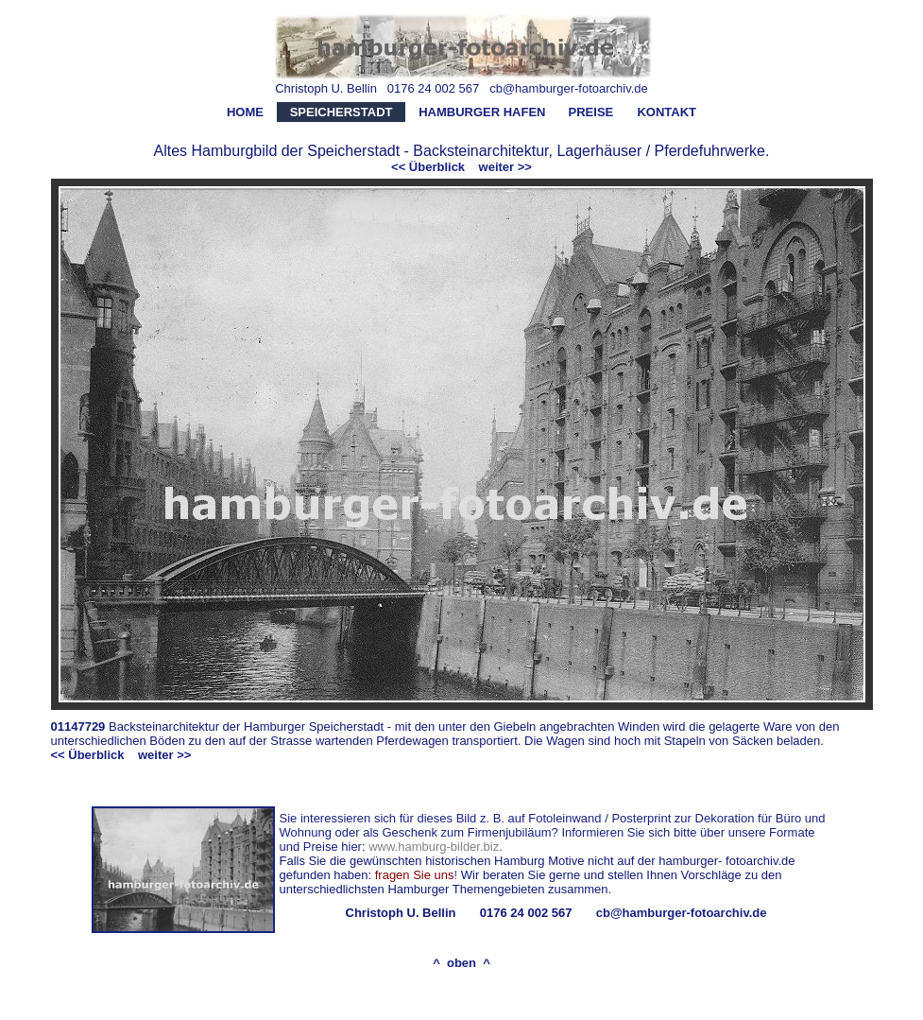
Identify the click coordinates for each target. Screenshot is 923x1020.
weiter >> (505, 167)
